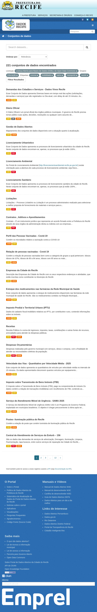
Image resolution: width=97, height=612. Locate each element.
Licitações (11, 198)
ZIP (13, 119)
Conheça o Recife (83, 15)
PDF (13, 153)
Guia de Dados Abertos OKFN (57, 497)
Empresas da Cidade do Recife (22, 270)
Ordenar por (11, 57)
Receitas (10, 326)
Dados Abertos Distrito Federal (57, 524)
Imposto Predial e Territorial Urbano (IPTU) (28, 308)
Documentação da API (63, 469)
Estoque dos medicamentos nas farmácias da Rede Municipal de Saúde (43, 289)
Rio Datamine (50, 520)
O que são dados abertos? (18, 541)
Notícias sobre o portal (16, 505)
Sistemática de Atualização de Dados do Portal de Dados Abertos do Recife (21, 499)
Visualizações (12, 512)
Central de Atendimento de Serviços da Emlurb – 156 (33, 435)
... (50, 458)
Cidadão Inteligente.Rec (55, 531)
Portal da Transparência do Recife (59, 527)
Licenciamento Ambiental (19, 161)
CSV (14, 100)
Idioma (5, 580)
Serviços (43, 15)
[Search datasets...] (45, 47)
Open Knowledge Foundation (17, 569)
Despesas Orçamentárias (19, 345)
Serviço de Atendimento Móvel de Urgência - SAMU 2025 (35, 401)
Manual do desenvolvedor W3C (58, 490)
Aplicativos (11, 508)
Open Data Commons (16, 557)
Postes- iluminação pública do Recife (25, 419)
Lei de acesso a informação (18, 551)
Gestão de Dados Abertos (19, 127)
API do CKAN (10, 566)
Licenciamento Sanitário (18, 180)
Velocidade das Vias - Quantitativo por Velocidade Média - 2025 (38, 363)
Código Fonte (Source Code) (19, 522)
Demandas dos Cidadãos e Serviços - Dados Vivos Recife (35, 89)
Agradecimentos (13, 519)
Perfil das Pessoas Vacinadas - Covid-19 (26, 236)
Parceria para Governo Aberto (19, 554)
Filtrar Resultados (16, 80)
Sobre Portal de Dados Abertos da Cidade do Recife (27, 562)
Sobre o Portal (13, 487)
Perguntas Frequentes (16, 515)
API (49, 469)
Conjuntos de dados (19, 36)
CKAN (6, 575)
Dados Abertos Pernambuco (56, 514)
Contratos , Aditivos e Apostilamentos (25, 217)
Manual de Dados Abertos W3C (58, 487)
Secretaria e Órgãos (61, 15)
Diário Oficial (12, 108)
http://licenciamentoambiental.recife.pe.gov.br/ (58, 165)
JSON (9, 100)
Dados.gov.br (50, 517)
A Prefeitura (29, 15)
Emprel (36, 598)
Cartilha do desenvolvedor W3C (58, 494)
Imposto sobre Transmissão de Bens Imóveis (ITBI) (32, 382)
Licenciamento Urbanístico (20, 143)
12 (55, 458)
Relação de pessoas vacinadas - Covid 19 (27, 252)
